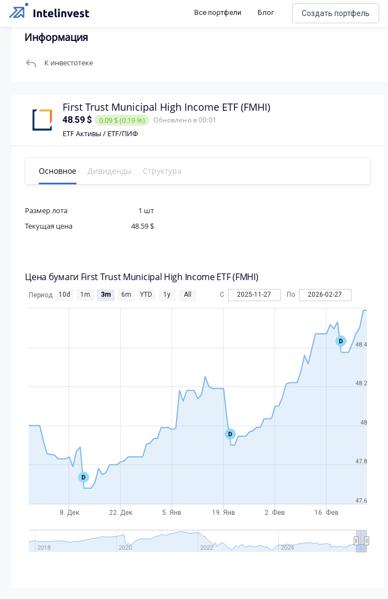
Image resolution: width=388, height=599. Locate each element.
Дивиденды (131, 171)
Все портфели (217, 12)
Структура (183, 171)
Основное (79, 171)
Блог (266, 12)
